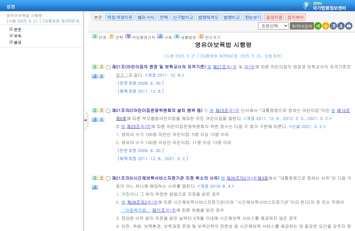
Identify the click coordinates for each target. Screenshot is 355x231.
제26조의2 (236, 178)
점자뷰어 (295, 17)
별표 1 (122, 75)
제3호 (263, 178)
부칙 (15, 35)
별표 (15, 42)
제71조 (158, 210)
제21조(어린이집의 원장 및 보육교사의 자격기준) (159, 67)
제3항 (249, 67)
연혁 (164, 17)
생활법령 (185, 37)
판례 (99, 37)
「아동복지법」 (135, 210)
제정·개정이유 (119, 17)
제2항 (152, 202)
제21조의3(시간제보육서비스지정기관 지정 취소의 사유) (166, 178)
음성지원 (274, 17)
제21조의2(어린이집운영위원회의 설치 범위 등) (158, 110)
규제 (164, 37)
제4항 (252, 178)
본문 (15, 29)
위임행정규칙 (140, 37)
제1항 (231, 67)
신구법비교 (183, 17)
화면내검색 (302, 26)
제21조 (219, 67)
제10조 (343, 110)
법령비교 (232, 17)
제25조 (222, 110)
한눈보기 (253, 17)
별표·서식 (146, 17)
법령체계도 (208, 17)
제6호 (121, 118)
